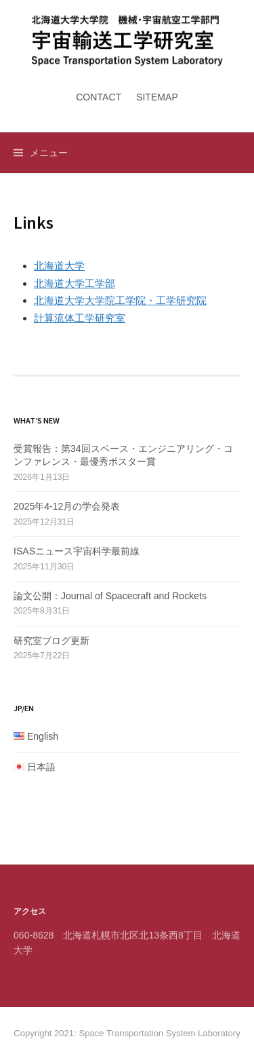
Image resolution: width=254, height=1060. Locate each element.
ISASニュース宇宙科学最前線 (77, 551)
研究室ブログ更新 (51, 640)
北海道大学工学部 (74, 283)
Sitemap (157, 97)
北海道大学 (59, 265)
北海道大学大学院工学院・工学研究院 (120, 300)
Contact (98, 97)
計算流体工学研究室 (79, 318)
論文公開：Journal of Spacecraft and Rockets (110, 595)
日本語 (41, 766)
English (42, 736)
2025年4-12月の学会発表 (67, 506)
